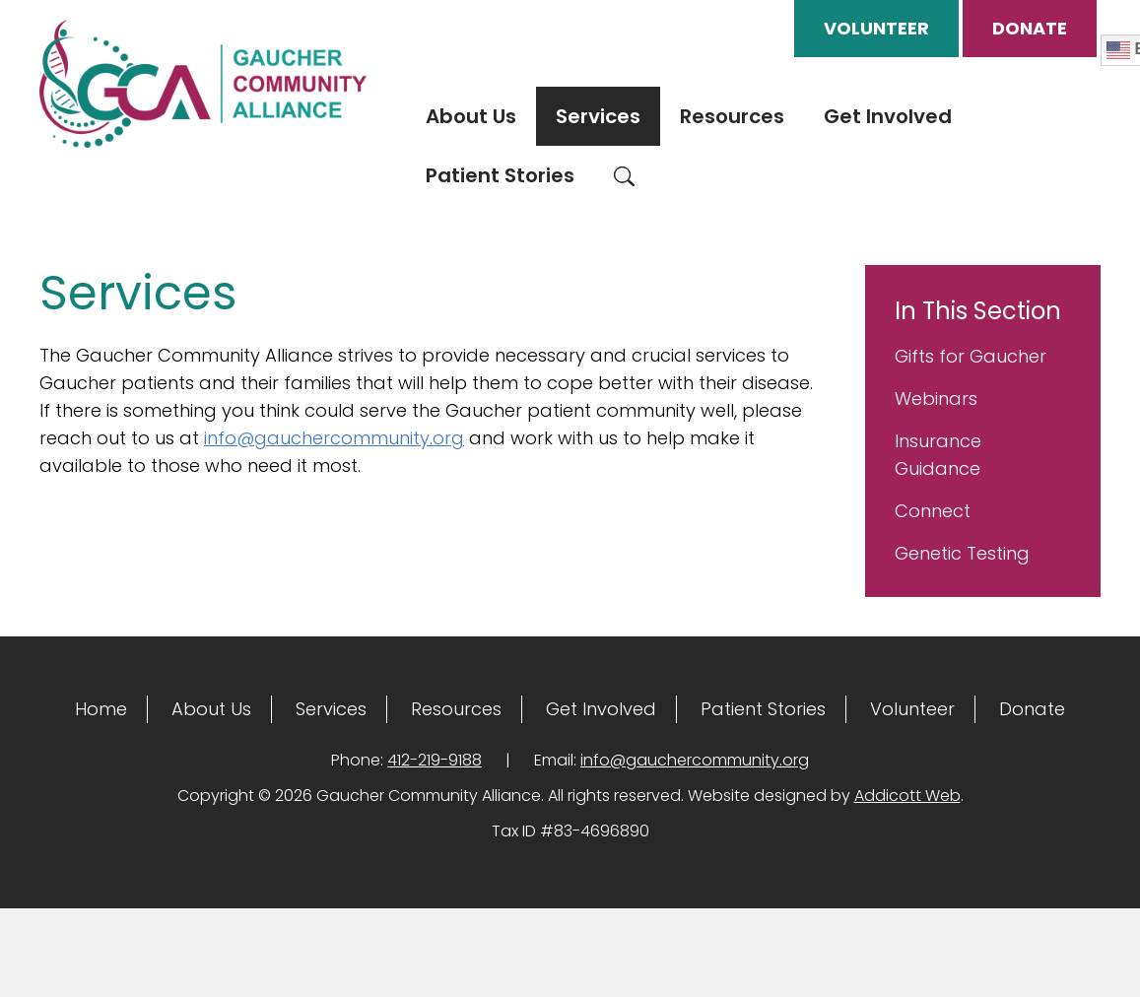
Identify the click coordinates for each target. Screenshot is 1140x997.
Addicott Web (907, 795)
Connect (933, 510)
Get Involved (888, 116)
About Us (471, 116)
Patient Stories (500, 175)
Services (598, 116)
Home (101, 709)
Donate (1029, 28)
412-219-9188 (434, 760)
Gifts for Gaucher (970, 356)
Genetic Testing (962, 553)
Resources (732, 116)
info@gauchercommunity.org (334, 438)
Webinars (936, 398)
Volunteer (876, 28)
